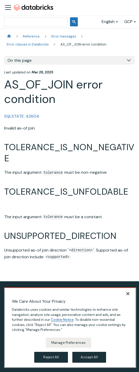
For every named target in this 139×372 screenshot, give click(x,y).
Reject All (51, 357)
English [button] (108, 21)
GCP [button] (128, 21)
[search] (35, 22)
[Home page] (9, 36)
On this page (20, 60)
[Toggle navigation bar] (8, 7)
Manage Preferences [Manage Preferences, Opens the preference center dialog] (68, 343)
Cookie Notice (62, 320)
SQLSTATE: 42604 (21, 116)
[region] (70, 328)
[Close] (128, 294)
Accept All (89, 357)
